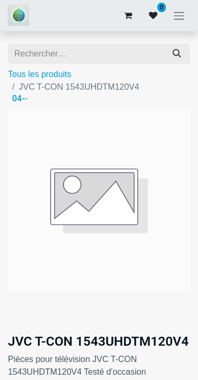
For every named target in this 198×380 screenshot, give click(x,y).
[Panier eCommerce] (127, 15)
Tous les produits (39, 74)
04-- (19, 98)
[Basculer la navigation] (179, 15)
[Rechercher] (177, 54)
